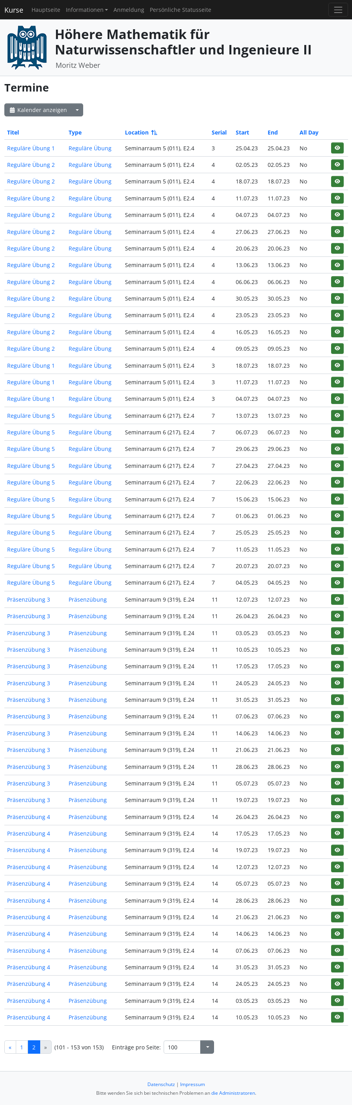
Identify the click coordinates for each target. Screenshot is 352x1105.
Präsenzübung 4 (28, 817)
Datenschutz (161, 1084)
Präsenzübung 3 (28, 599)
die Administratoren (233, 1093)
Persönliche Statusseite (180, 9)
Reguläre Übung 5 (31, 415)
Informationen (85, 9)
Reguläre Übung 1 (31, 148)
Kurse (13, 10)
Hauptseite (46, 9)
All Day (309, 132)
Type (75, 132)
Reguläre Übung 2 (31, 164)
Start (242, 132)
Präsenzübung (88, 599)
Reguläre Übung (90, 148)
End (273, 132)
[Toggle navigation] (338, 10)
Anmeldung (129, 9)
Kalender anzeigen (38, 110)
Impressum (192, 1084)
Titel (13, 132)
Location (140, 132)
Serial (219, 132)
